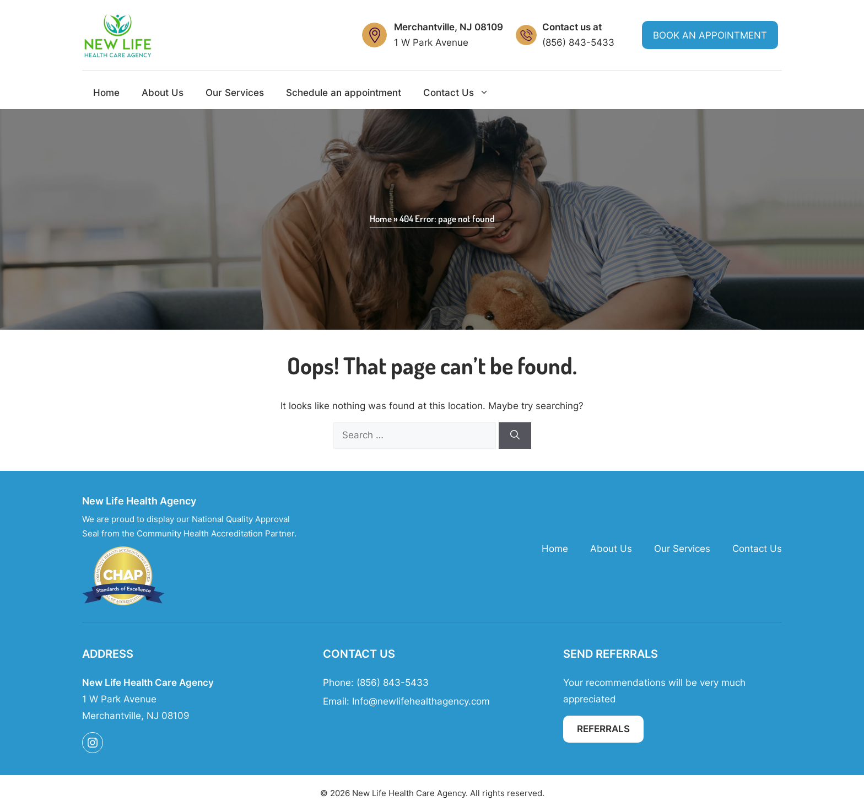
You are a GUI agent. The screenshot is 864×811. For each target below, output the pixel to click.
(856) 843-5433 (578, 42)
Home (106, 92)
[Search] (515, 435)
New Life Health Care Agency (409, 793)
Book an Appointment (710, 35)
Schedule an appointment (343, 92)
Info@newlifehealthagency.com (421, 701)
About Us (162, 92)
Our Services (235, 92)
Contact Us (461, 92)
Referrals (603, 728)
